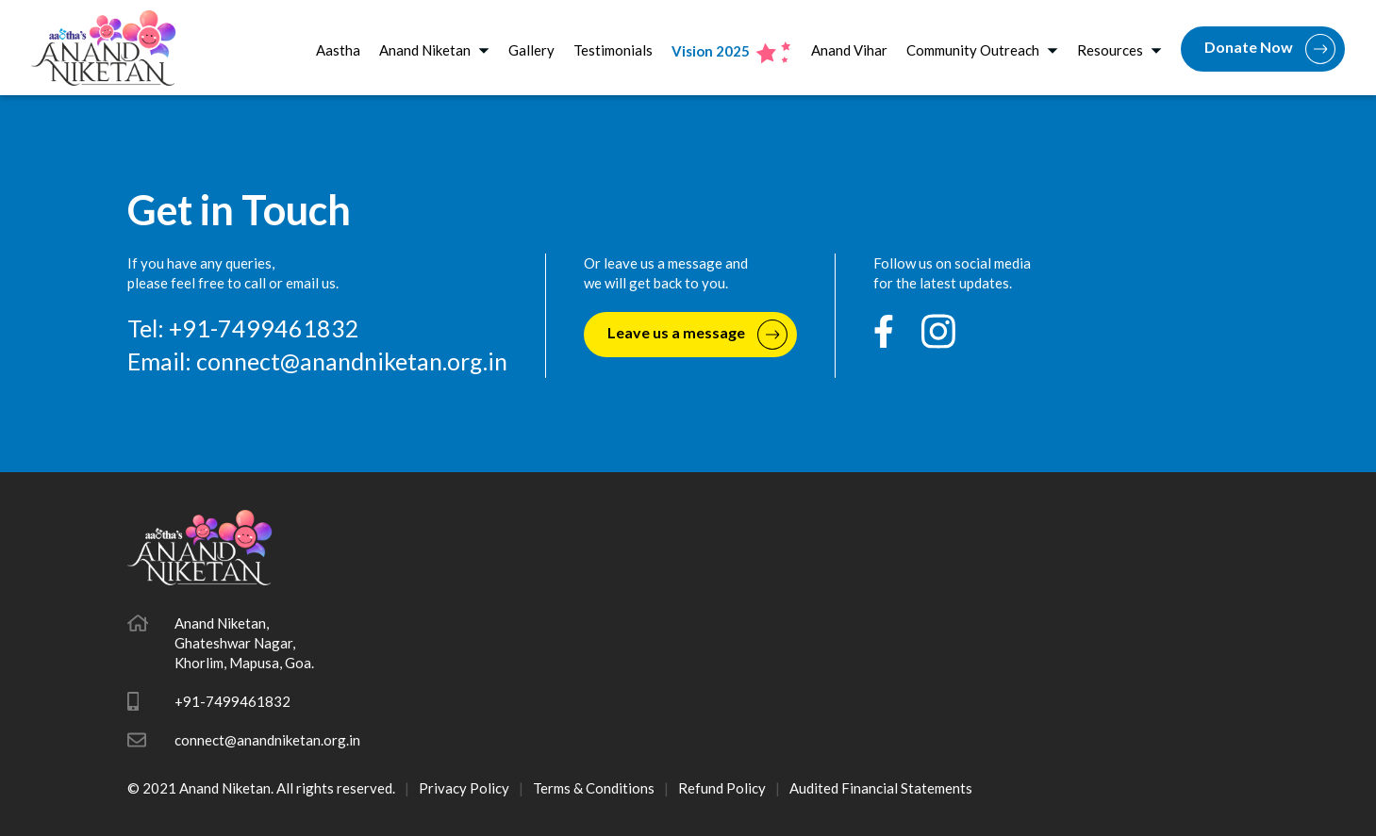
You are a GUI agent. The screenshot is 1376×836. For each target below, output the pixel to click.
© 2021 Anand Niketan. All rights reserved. (261, 787)
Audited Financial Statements (880, 787)
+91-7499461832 (232, 701)
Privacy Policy (464, 787)
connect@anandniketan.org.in (351, 361)
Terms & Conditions (594, 787)
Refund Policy (722, 787)
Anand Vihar (849, 49)
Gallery (531, 49)
